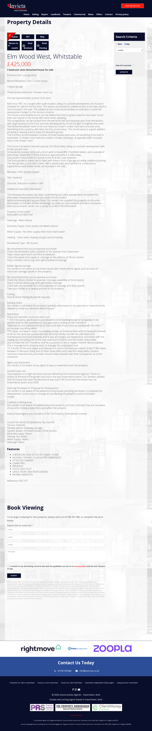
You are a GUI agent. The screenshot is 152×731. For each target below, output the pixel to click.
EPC (28, 36)
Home (26, 14)
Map (42, 36)
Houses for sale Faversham (71, 683)
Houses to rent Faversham (48, 683)
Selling (35, 14)
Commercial (79, 14)
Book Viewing (43, 45)
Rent (120, 44)
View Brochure (28, 45)
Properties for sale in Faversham (22, 683)
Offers (99, 14)
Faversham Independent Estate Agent (99, 683)
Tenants (67, 14)
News (90, 14)
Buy (128, 44)
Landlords (55, 14)
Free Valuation (132, 6)
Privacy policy (122, 14)
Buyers (44, 14)
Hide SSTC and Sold (123, 65)
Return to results (13, 45)
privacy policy (80, 566)
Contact (109, 14)
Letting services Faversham (127, 683)
